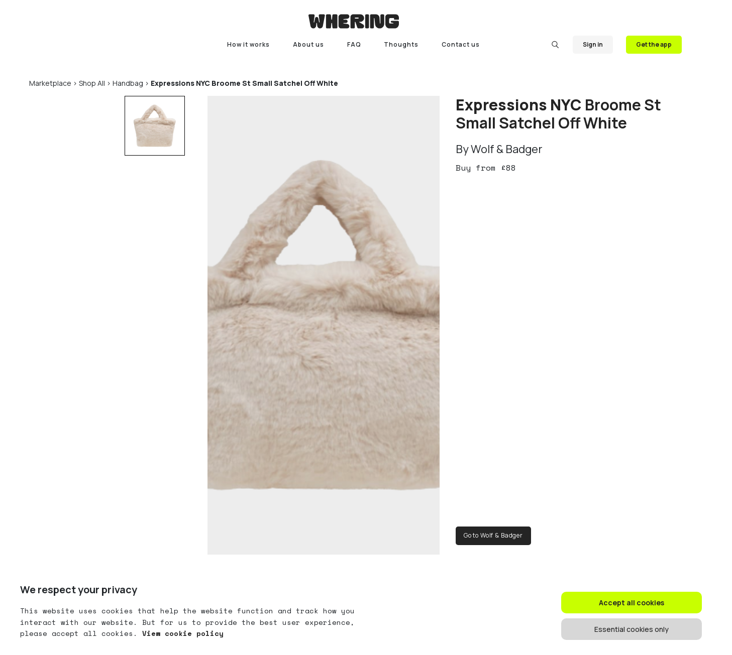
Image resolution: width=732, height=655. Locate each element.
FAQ (354, 44)
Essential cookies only (631, 629)
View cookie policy (181, 633)
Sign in (593, 44)
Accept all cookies (631, 602)
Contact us (461, 44)
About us (308, 44)
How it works (248, 44)
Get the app (654, 44)
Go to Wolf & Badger (493, 535)
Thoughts (401, 44)
